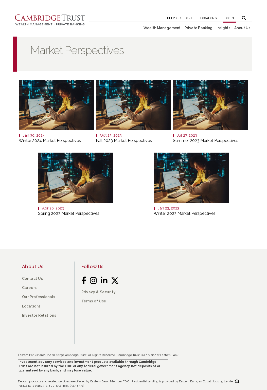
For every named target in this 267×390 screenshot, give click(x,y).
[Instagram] (93, 280)
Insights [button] (223, 28)
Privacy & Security (98, 292)
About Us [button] (242, 28)
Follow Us (92, 266)
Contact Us (32, 279)
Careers (29, 288)
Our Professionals (38, 297)
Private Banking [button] (198, 28)
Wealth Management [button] (162, 28)
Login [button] (229, 18)
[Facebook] (83, 280)
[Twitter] (115, 280)
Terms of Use (93, 301)
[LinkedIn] (104, 280)
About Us (33, 266)
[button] (244, 16)
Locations (208, 18)
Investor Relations (39, 315)
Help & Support (179, 18)
